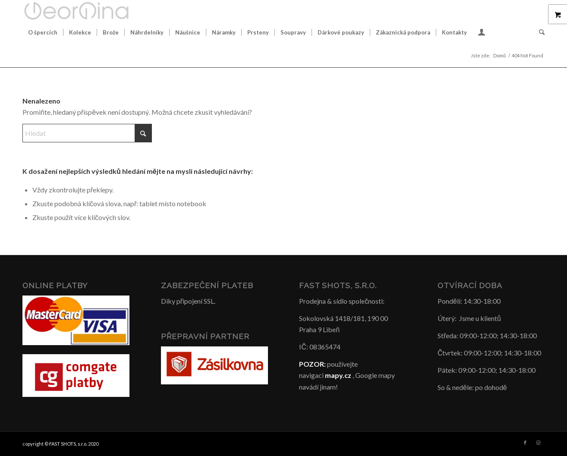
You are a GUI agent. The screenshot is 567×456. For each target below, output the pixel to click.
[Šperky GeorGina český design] (76, 11)
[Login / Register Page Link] (481, 33)
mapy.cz (338, 375)
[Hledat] (539, 32)
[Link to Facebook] (525, 442)
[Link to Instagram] (538, 442)
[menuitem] (42, 32)
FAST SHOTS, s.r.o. (68, 444)
